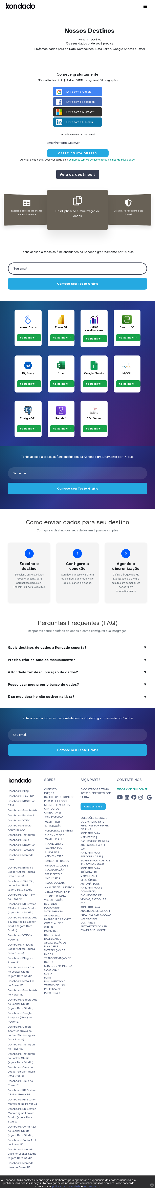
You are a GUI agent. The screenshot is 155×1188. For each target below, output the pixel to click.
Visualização (53, 900)
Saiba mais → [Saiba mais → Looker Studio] (29, 337)
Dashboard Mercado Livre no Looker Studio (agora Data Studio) (22, 1154)
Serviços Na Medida (58, 966)
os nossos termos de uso (83, 159)
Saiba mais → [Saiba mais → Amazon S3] (128, 337)
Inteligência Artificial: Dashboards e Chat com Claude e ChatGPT (57, 919)
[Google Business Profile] (149, 798)
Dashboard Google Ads (22, 810)
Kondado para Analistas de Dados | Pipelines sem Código (96, 911)
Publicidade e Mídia (59, 830)
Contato (50, 789)
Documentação (55, 981)
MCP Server (52, 931)
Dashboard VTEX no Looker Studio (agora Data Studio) (21, 949)
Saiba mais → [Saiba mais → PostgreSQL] (29, 428)
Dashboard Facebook (21, 815)
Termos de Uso (54, 985)
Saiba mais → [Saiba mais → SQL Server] (95, 428)
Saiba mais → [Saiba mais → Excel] (62, 383)
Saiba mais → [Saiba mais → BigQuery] (29, 383)
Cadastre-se (93, 806)
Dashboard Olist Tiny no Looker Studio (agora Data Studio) (21, 885)
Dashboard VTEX (19, 820)
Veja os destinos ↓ (78, 174)
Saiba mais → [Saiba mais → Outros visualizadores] (95, 338)
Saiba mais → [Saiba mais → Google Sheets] (95, 383)
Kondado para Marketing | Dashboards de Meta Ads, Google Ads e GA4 (95, 841)
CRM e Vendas (54, 817)
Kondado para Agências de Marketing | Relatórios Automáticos (90, 876)
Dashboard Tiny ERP (21, 796)
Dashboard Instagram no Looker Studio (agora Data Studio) (22, 1058)
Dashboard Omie (18, 840)
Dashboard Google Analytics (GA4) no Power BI (20, 1017)
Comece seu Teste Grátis (77, 284)
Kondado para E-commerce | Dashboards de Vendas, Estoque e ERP (93, 895)
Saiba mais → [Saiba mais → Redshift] (62, 428)
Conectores (53, 812)
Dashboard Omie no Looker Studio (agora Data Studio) (21, 1072)
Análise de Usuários (59, 887)
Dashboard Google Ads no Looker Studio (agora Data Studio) (22, 1004)
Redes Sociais (55, 882)
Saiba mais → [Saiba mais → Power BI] (62, 337)
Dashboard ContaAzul (21, 850)
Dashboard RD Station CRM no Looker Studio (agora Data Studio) (22, 908)
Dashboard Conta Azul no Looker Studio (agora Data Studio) (22, 1131)
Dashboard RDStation (21, 845)
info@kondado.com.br (132, 789)
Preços (49, 793)
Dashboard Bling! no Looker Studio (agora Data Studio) (21, 872)
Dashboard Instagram (22, 835)
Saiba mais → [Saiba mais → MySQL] (128, 383)
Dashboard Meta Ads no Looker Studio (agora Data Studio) (21, 972)
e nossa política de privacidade (116, 159)
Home (82, 39)
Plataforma (52, 907)
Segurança (51, 969)
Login (48, 973)
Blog (47, 977)
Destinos (51, 904)
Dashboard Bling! (18, 791)
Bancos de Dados (57, 861)
